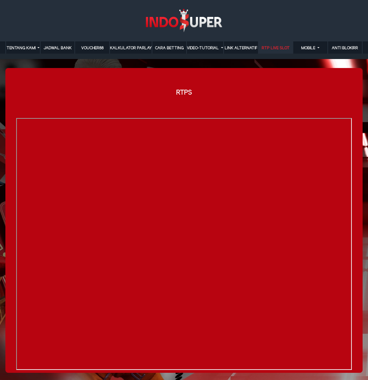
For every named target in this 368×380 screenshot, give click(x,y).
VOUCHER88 (92, 48)
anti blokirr (345, 48)
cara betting (169, 48)
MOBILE (308, 48)
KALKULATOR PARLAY (131, 48)
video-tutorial (203, 48)
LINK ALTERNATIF (241, 48)
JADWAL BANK (57, 48)
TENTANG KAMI (21, 48)
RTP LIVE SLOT (276, 48)
